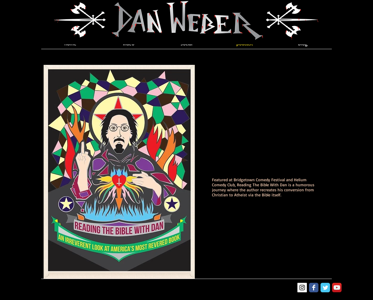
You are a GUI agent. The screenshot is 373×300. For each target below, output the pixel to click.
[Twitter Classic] (325, 287)
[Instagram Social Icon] (302, 287)
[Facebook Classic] (313, 287)
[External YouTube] (263, 118)
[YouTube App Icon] (337, 287)
